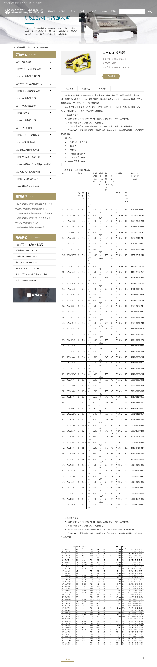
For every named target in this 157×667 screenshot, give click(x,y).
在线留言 (103, 11)
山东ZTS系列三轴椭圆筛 (28, 135)
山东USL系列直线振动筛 (28, 91)
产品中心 (72, 11)
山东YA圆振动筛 (41, 47)
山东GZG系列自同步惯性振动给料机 (34, 164)
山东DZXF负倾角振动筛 (27, 150)
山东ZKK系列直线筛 (26, 98)
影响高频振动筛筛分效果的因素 (31, 227)
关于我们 (62, 11)
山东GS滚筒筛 (23, 113)
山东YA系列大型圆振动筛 (28, 69)
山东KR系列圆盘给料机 (27, 179)
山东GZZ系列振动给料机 (28, 172)
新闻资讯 (93, 11)
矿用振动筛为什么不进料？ (29, 223)
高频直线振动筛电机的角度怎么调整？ (33, 218)
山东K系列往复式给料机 (28, 186)
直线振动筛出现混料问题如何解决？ (32, 209)
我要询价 (111, 76)
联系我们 (114, 11)
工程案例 (82, 11)
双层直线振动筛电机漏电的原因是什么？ (34, 204)
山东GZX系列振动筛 (26, 120)
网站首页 (51, 11)
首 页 (30, 47)
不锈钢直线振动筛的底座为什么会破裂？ (34, 213)
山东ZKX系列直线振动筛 (28, 76)
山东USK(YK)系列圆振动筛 (29, 84)
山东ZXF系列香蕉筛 (26, 106)
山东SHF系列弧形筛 (25, 142)
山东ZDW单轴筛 (24, 128)
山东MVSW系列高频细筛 (28, 157)
